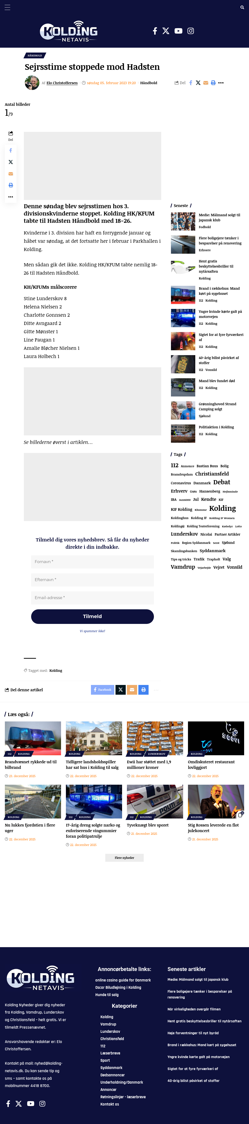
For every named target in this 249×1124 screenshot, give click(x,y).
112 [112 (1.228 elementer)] (174, 465)
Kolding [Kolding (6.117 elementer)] (222, 508)
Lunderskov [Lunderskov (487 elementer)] (184, 534)
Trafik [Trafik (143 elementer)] (199, 559)
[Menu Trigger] (7, 7)
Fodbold (205, 227)
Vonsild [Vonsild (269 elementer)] (234, 567)
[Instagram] (190, 31)
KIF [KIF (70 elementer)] (221, 500)
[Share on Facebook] (190, 83)
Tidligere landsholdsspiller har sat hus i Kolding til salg (92, 764)
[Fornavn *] (92, 562)
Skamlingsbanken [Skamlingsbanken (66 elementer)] (184, 551)
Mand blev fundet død (217, 380)
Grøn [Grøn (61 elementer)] (193, 491)
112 (201, 300)
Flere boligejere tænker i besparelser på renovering (220, 240)
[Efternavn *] (92, 580)
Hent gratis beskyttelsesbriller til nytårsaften (216, 266)
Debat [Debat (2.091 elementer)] (221, 482)
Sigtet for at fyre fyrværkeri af (193, 1069)
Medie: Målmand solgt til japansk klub (219, 217)
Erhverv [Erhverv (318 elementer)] (179, 491)
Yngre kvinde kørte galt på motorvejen (199, 1057)
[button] (213, 83)
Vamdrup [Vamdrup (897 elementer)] (183, 566)
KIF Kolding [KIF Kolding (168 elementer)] (181, 509)
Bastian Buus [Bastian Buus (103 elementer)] (207, 466)
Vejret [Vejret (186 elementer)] (218, 567)
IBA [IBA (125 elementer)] (174, 499)
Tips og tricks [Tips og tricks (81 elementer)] (181, 559)
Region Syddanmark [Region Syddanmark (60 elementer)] (196, 543)
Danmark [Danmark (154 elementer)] (202, 482)
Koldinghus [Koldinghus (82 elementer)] (179, 518)
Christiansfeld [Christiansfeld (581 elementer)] (212, 473)
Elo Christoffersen (62, 82)
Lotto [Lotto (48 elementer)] (238, 526)
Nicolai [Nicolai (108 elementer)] (206, 534)
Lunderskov (156, 753)
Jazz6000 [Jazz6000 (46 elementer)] (185, 500)
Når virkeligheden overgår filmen (194, 1009)
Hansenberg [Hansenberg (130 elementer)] (209, 491)
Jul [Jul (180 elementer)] (196, 499)
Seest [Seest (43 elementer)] (216, 543)
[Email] (205, 83)
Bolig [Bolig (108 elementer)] (224, 466)
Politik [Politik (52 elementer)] (175, 543)
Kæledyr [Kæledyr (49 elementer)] (227, 526)
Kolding (55, 670)
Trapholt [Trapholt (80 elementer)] (213, 559)
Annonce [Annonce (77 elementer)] (187, 466)
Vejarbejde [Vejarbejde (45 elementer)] (204, 568)
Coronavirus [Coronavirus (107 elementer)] (181, 483)
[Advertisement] (92, 166)
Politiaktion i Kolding (216, 427)
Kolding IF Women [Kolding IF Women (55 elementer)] (222, 518)
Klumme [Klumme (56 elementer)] (201, 510)
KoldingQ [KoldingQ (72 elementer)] (178, 526)
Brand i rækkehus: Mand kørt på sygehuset (219, 291)
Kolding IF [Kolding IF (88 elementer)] (199, 518)
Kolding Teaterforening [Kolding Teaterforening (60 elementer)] (203, 526)
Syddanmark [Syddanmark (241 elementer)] (213, 551)
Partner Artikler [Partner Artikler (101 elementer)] (227, 534)
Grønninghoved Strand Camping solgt (217, 406)
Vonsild (211, 370)
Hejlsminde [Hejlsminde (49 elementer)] (230, 491)
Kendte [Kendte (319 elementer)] (208, 499)
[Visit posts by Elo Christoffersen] (32, 82)
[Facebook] (155, 31)
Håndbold (35, 55)
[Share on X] (198, 83)
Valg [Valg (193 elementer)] (227, 559)
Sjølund (205, 416)
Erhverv (205, 250)
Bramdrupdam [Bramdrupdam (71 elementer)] (182, 474)
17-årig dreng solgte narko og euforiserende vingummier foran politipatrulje (93, 831)
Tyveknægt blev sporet (148, 825)
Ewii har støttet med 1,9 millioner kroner (149, 764)
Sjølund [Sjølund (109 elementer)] (228, 542)
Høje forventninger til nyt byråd (193, 1033)
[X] (166, 31)
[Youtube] (178, 31)
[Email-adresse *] (92, 598)
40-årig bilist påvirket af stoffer (194, 1081)
